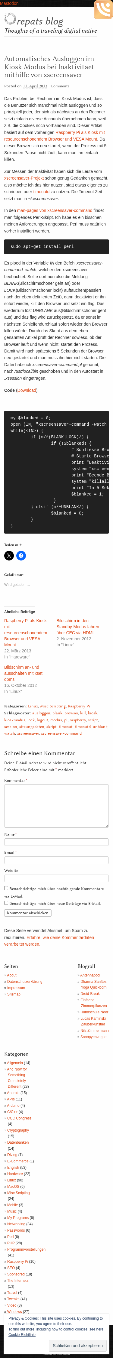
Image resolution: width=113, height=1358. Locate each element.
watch (9, 733)
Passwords (16, 1230)
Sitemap (13, 994)
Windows (14, 1312)
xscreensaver (28, 733)
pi (65, 720)
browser (71, 713)
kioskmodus (14, 720)
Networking (16, 1224)
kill (83, 713)
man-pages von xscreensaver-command (54, 210)
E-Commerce (18, 1161)
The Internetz (18, 1280)
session (10, 727)
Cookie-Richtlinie (22, 1335)
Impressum (16, 988)
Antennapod (90, 975)
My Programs (18, 1218)
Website (11, 871)
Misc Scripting (53, 706)
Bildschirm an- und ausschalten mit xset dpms (23, 673)
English (13, 1167)
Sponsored (16, 1274)
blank (57, 713)
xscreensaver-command (61, 733)
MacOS (13, 1186)
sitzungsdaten (31, 727)
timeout (66, 727)
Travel (12, 1293)
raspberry (78, 720)
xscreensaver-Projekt (24, 178)
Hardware (15, 1174)
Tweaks (13, 1299)
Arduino (13, 1105)
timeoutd (41, 191)
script (93, 720)
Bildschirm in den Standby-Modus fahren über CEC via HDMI (78, 626)
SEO (11, 1268)
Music (12, 1211)
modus (56, 720)
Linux (33, 706)
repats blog (39, 21)
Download (26, 390)
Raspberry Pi (79, 706)
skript (51, 727)
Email (10, 852)
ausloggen (41, 713)
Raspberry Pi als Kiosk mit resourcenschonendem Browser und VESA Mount (25, 632)
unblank (100, 727)
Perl (10, 1237)
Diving (12, 1155)
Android (13, 1093)
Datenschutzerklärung (24, 982)
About (11, 975)
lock (31, 720)
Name (10, 834)
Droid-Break (90, 994)
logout (42, 720)
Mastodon (9, 3)
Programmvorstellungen (26, 1249)
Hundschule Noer (94, 1012)
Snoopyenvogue (93, 1037)
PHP (10, 1243)
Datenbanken (18, 1142)
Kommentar (15, 780)
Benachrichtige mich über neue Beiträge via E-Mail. (55, 904)
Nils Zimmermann (94, 1030)
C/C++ (12, 1112)
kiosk (92, 713)
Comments (60, 86)
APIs (10, 1099)
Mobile (12, 1205)
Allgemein (15, 1063)
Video (11, 1305)
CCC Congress (19, 1118)
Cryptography (18, 1130)
